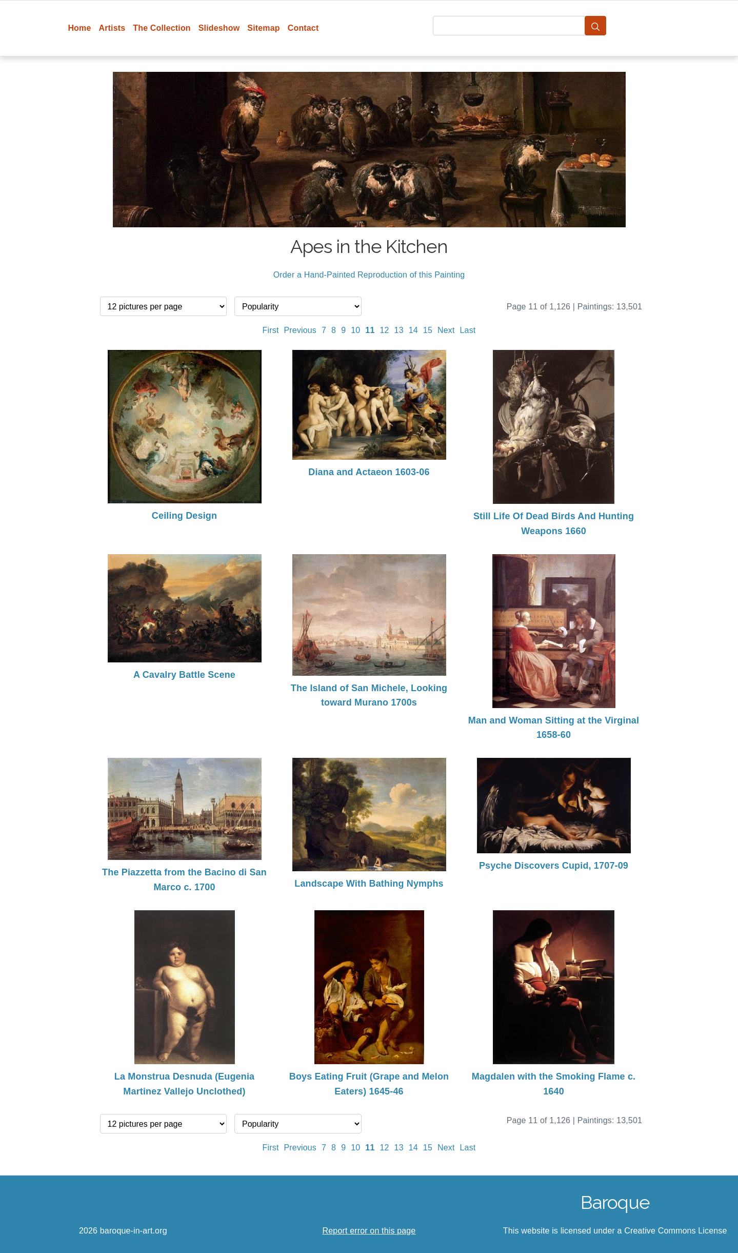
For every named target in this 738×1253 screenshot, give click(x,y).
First (271, 330)
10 (355, 330)
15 (427, 330)
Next (446, 330)
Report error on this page (369, 1230)
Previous (300, 330)
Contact (303, 28)
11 (369, 330)
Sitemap (263, 28)
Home (79, 28)
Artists (112, 28)
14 (413, 330)
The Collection (161, 28)
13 (399, 330)
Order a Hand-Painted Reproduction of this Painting (369, 274)
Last (468, 330)
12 (384, 330)
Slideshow (219, 28)
